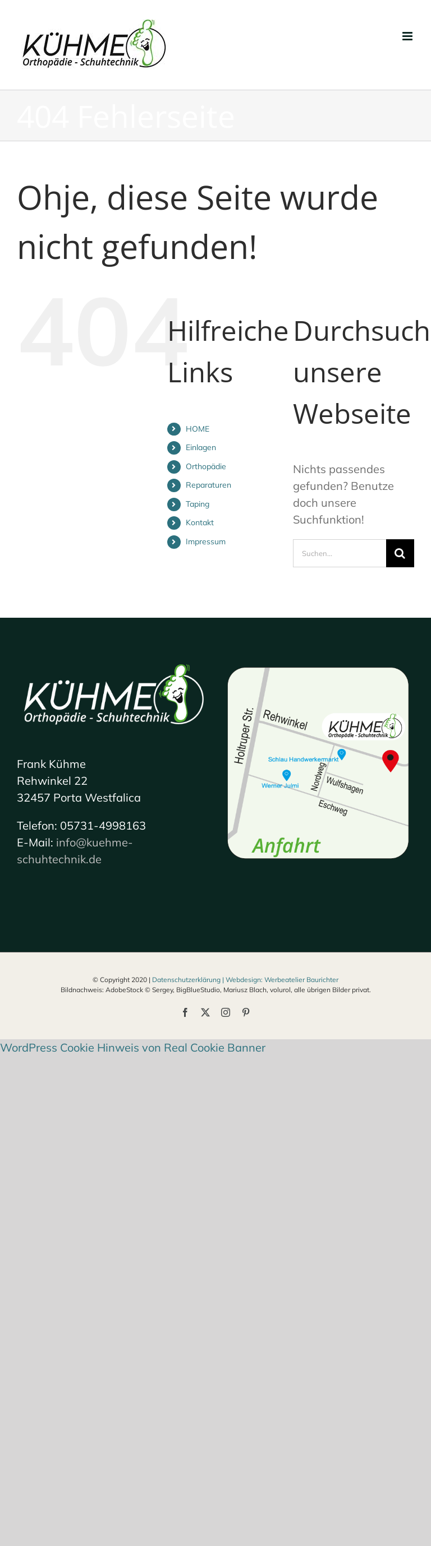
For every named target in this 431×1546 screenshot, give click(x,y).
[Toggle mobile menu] (408, 36)
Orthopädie (206, 466)
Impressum (206, 541)
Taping (197, 504)
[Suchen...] (339, 553)
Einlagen (201, 447)
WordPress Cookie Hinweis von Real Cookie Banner (132, 1047)
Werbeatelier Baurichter (301, 979)
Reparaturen (208, 485)
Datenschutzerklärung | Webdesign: (208, 979)
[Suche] (400, 553)
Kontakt (200, 522)
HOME (197, 429)
